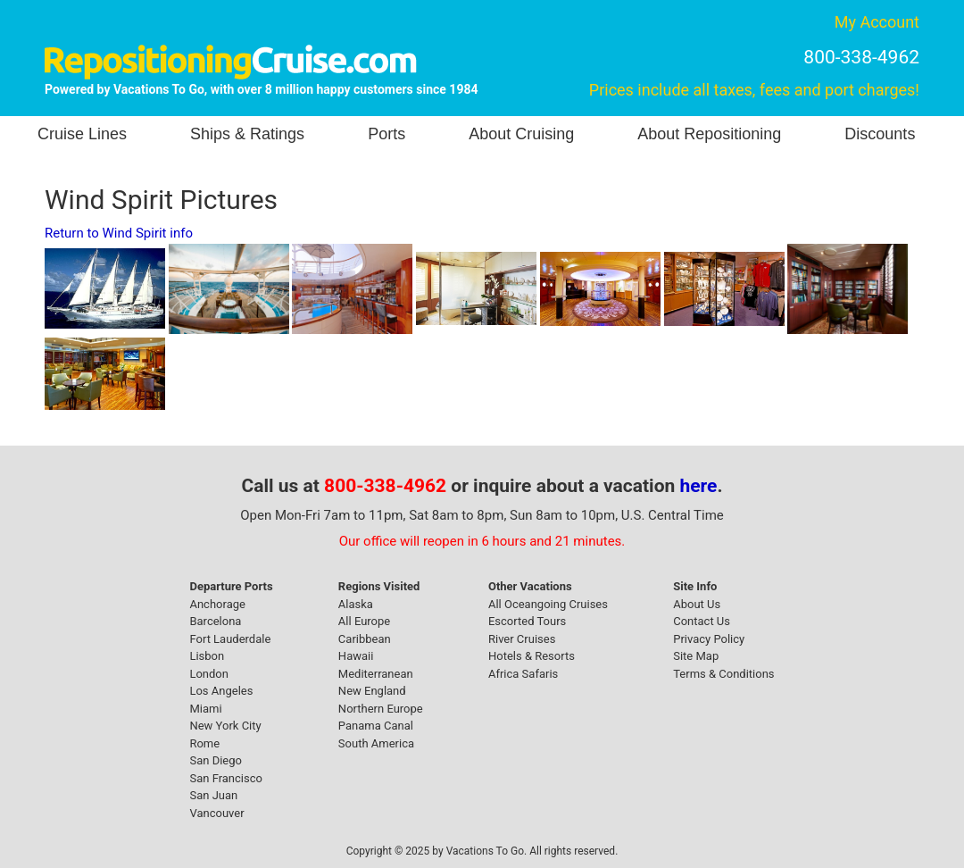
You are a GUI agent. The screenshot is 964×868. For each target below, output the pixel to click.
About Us (696, 604)
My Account (877, 22)
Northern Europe (380, 708)
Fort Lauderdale (229, 639)
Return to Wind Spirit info (119, 233)
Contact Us (701, 621)
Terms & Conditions (723, 673)
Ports (386, 134)
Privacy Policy (708, 639)
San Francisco (225, 778)
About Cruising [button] (521, 134)
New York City (225, 725)
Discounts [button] (879, 134)
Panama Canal (375, 725)
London (209, 673)
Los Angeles (221, 690)
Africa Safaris (523, 673)
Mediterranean (375, 673)
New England (372, 690)
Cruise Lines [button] (82, 134)
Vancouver (216, 813)
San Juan (213, 795)
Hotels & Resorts (531, 656)
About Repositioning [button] (709, 134)
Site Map (696, 656)
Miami (205, 708)
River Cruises (521, 639)
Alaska (355, 604)
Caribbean (364, 639)
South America (376, 743)
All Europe (364, 621)
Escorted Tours (527, 621)
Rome (204, 743)
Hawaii (356, 656)
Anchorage (217, 604)
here (699, 486)
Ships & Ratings (247, 134)
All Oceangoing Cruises (548, 604)
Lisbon (206, 656)
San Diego (215, 760)
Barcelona (215, 621)
